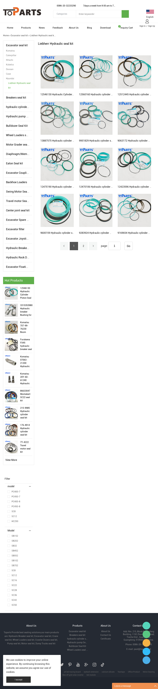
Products (26, 27)
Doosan (9, 69)
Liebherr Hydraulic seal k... (43, 35)
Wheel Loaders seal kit (19, 135)
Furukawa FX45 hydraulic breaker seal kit (26, 344)
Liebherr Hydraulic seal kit (19, 85)
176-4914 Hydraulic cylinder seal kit (25, 430)
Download (105, 27)
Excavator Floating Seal (20, 266)
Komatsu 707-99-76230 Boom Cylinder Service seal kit (26, 327)
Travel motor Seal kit (18, 201)
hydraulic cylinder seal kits (22, 107)
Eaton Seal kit (14, 163)
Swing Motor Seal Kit (19, 191)
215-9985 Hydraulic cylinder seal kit (25, 413)
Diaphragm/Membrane (20, 154)
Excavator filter (15, 229)
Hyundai (10, 78)
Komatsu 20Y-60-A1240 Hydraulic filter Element (25, 378)
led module (91, 675)
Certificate (106, 639)
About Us (74, 27)
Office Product (134, 672)
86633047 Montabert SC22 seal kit (25, 396)
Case (8, 74)
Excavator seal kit (19, 35)
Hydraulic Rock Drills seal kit (23, 257)
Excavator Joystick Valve (21, 238)
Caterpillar (11, 55)
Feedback (58, 27)
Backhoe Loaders (16, 182)
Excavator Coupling (18, 172)
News (42, 27)
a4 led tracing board (72, 672)
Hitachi (9, 60)
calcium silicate (108, 672)
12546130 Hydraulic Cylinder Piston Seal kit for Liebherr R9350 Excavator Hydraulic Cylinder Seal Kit (25, 293)
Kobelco (10, 64)
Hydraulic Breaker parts (20, 248)
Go (128, 246)
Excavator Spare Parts (19, 219)
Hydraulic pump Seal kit (20, 116)
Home (10, 27)
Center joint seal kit (17, 210)
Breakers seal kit (16, 97)
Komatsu (10, 50)
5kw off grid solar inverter (72, 675)
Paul (146, 651)
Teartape (121, 672)
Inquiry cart (127, 27)
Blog (89, 27)
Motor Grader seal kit (19, 144)
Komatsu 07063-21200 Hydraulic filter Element (25, 361)
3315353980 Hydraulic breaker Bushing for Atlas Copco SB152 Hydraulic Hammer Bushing (26, 310)
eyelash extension (91, 672)
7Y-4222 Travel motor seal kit (25, 447)
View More (11, 460)
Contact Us (105, 635)
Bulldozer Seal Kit (17, 125)
